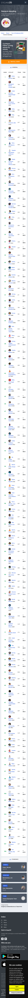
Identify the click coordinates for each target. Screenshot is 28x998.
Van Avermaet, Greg (11, 516)
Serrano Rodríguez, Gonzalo (12, 205)
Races (7, 33)
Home (2, 33)
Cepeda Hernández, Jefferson (12, 152)
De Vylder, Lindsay (11, 459)
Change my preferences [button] (16, 992)
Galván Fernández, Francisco (12, 550)
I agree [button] (16, 986)
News (5, 927)
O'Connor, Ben (12, 122)
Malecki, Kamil (12, 632)
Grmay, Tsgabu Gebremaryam (12, 343)
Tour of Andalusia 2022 (17, 33)
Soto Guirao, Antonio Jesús (11, 329)
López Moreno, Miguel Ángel (12, 92)
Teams (5, 924)
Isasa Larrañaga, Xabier (11, 487)
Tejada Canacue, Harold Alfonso (12, 162)
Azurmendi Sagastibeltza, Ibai (12, 374)
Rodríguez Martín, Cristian (11, 85)
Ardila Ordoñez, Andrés (12, 442)
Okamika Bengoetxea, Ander (12, 428)
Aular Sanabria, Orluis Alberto (12, 494)
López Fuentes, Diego (12, 639)
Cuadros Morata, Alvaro (11, 625)
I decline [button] (17, 989)
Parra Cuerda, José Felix (12, 503)
